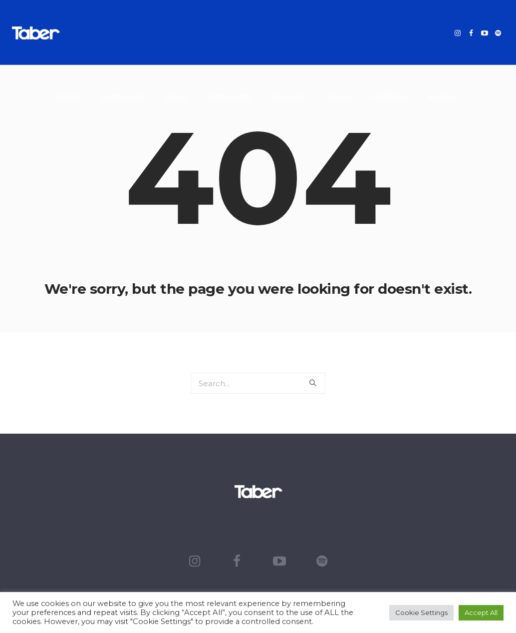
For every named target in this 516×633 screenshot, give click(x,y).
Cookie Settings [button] (421, 613)
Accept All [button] (481, 613)
